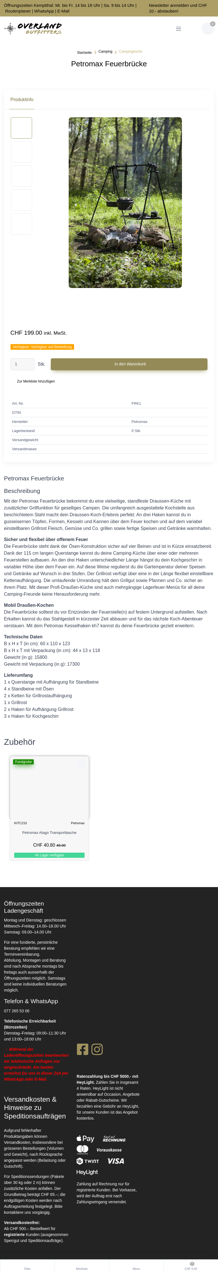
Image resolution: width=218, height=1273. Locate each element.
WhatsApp (44, 11)
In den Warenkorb (130, 364)
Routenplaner (18, 11)
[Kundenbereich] (192, 28)
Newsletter (159, 5)
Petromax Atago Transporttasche (49, 832)
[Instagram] (97, 1050)
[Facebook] (82, 1050)
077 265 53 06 (17, 1010)
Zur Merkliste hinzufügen (36, 381)
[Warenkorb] (208, 28)
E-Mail (63, 11)
